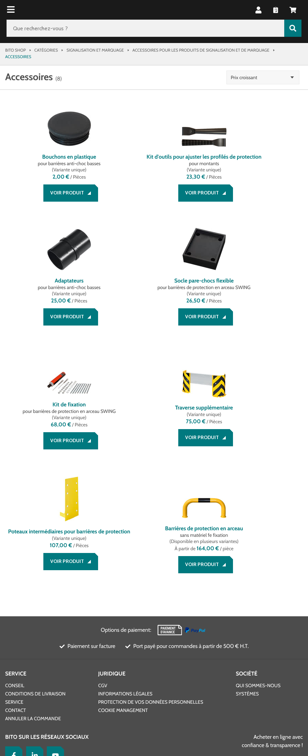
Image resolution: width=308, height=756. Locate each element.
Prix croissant (256, 77)
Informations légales (125, 584)
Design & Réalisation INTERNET (140, 694)
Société (246, 563)
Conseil (14, 575)
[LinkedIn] (33, 644)
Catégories (46, 50)
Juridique (111, 563)
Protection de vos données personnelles (150, 592)
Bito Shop (15, 50)
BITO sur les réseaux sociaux (47, 627)
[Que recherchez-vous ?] (145, 28)
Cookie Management (123, 600)
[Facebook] (12, 644)
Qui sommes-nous (258, 575)
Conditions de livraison (35, 584)
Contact (15, 600)
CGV (102, 575)
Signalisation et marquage (95, 50)
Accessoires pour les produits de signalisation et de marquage (200, 50)
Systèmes (247, 584)
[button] (258, 9)
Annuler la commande (33, 608)
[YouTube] (54, 644)
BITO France (18, 722)
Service (15, 563)
